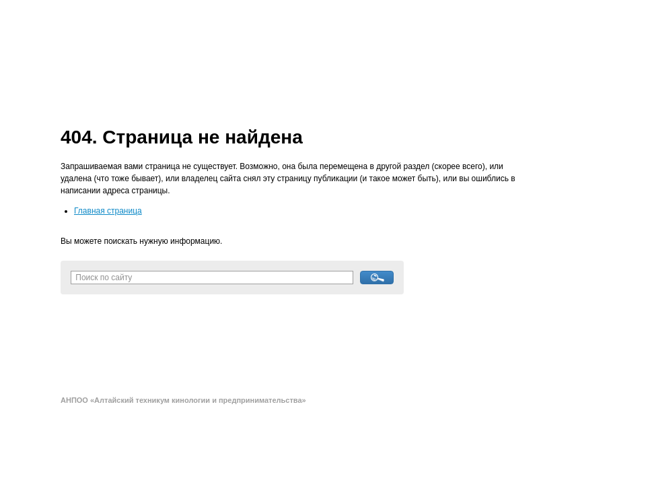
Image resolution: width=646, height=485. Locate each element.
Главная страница (108, 211)
